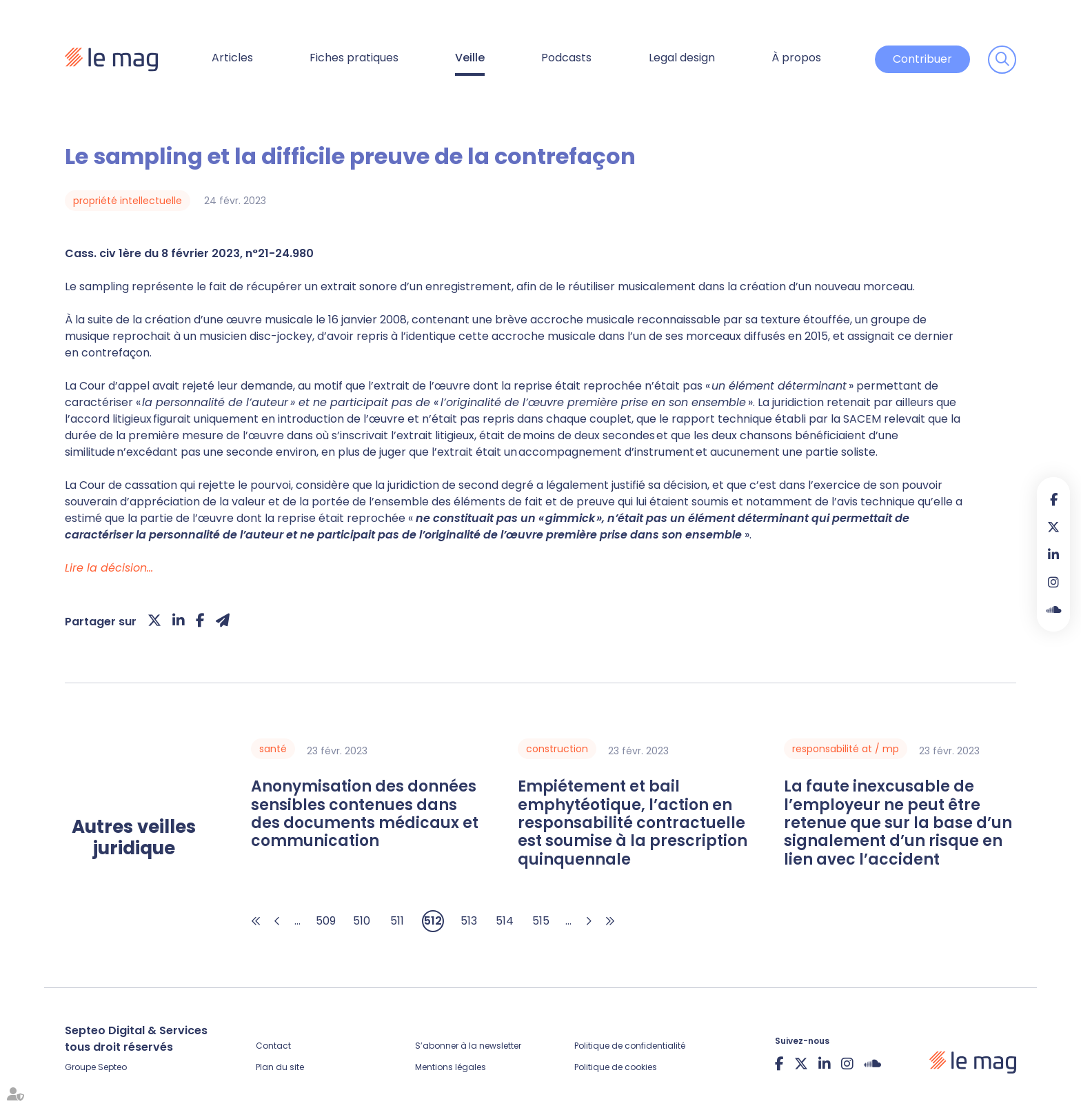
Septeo (112, 1067)
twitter (1053, 527)
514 (505, 921)
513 (469, 921)
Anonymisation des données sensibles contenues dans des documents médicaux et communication (364, 814)
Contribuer (922, 59)
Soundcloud (1053, 609)
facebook (1053, 499)
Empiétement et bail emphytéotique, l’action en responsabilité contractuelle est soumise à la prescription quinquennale (632, 823)
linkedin (1053, 554)
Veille (470, 58)
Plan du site (280, 1067)
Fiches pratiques (354, 58)
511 (397, 921)
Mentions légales (450, 1067)
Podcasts (566, 58)
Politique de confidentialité (629, 1045)
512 (433, 921)
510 (361, 921)
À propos (796, 58)
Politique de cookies (615, 1067)
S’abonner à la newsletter (468, 1045)
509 (326, 921)
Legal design (682, 58)
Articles (232, 58)
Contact (273, 1045)
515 (540, 921)
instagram (1053, 582)
